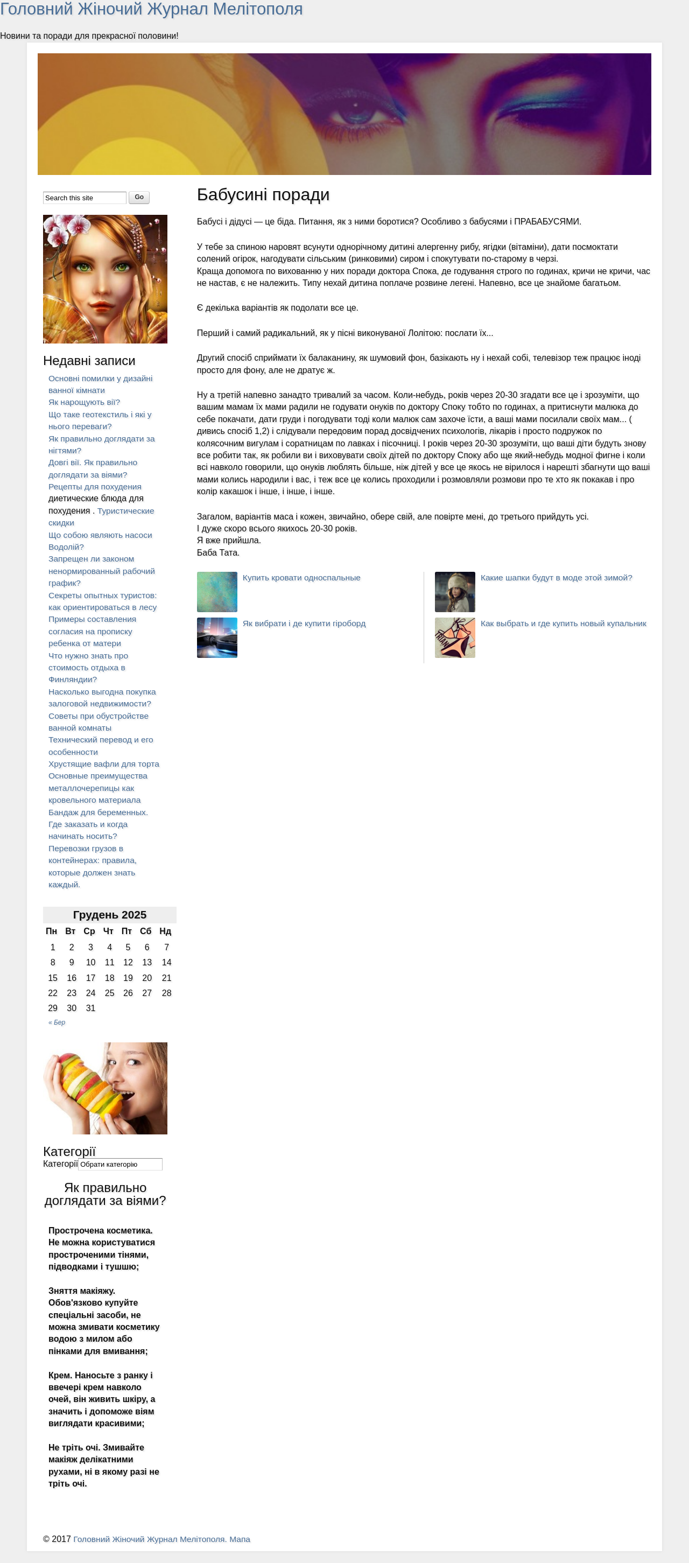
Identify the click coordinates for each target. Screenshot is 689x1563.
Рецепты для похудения (96, 486)
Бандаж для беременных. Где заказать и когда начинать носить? (99, 836)
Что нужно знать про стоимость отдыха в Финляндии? (89, 667)
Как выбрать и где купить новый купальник (566, 623)
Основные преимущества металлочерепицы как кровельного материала (99, 800)
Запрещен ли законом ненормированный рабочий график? (103, 570)
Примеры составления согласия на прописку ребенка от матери (93, 631)
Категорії (60, 1175)
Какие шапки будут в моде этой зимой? (559, 577)
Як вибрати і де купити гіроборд (306, 623)
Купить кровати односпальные (303, 577)
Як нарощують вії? (85, 401)
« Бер (56, 1034)
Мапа (245, 1551)
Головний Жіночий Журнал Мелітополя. (153, 1551)
